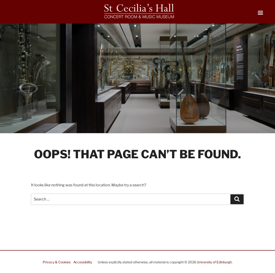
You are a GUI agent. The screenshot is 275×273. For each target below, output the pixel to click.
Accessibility (82, 262)
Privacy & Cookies (57, 262)
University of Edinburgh (214, 262)
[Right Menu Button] (260, 14)
